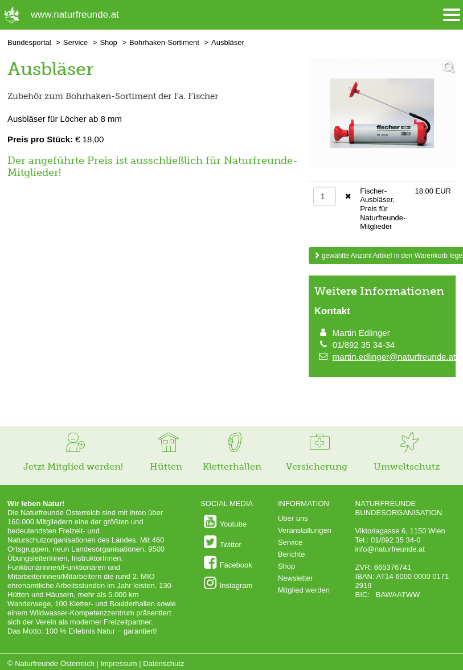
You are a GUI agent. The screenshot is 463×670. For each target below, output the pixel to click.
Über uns (293, 518)
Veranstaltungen (304, 530)
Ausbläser (227, 42)
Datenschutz (163, 663)
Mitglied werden (304, 590)
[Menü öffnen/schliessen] (451, 15)
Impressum (118, 663)
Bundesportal (29, 42)
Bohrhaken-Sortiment (164, 42)
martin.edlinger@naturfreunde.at (394, 356)
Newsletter (295, 578)
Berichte (291, 554)
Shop (108, 42)
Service (75, 42)
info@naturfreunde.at (390, 549)
